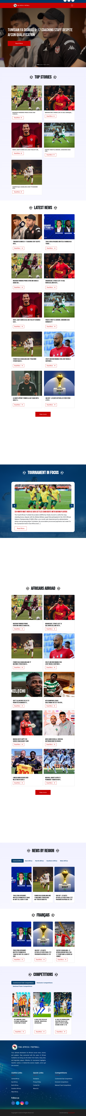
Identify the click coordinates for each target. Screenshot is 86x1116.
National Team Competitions (63, 1085)
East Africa (14, 1082)
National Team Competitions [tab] (22, 986)
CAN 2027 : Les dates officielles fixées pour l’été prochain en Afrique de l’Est (43, 952)
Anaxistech (71, 1113)
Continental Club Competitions (63, 1079)
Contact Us (36, 1085)
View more (43, 414)
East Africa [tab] (28, 861)
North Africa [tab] (39, 861)
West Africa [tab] (64, 861)
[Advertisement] (43, 438)
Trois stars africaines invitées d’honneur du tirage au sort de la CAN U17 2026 (21, 953)
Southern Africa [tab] (52, 861)
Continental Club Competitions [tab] (23, 983)
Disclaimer (36, 1079)
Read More (19, 43)
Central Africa (15, 1079)
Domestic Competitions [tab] (45, 983)
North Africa (14, 1085)
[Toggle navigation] (72, 5)
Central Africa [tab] (17, 861)
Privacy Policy (37, 1082)
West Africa (14, 1092)
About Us (35, 1089)
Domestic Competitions (61, 1082)
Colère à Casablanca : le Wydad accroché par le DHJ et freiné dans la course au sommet (64, 953)
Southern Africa (15, 1089)
